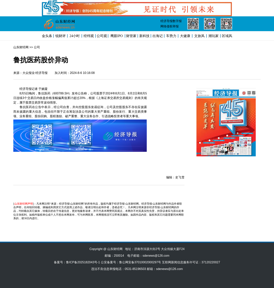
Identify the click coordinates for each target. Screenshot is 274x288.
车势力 (171, 36)
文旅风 (199, 36)
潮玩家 (213, 36)
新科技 (144, 36)
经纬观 (89, 36)
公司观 (102, 36)
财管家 (131, 36)
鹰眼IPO (116, 36)
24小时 (74, 36)
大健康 (185, 36)
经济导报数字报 (171, 21)
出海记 (157, 36)
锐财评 (60, 36)
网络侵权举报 (169, 26)
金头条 (47, 36)
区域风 (227, 36)
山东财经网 (21, 47)
